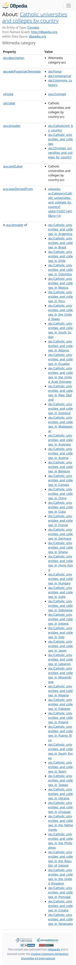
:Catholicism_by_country (60, 128)
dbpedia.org (37, 36)
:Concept (57, 94)
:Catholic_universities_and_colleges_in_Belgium (60, 466)
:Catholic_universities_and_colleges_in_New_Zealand (60, 393)
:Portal (54, 71)
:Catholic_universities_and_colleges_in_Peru (60, 296)
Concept (33, 27)
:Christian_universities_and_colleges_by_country (60, 152)
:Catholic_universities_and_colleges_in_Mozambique (60, 675)
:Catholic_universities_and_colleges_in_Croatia (60, 905)
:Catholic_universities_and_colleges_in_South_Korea (60, 751)
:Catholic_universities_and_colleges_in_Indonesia (60, 605)
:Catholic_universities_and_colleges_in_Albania (60, 345)
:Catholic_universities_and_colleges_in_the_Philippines (60, 841)
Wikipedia (54, 949)
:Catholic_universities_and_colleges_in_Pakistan (60, 704)
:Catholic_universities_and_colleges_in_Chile (60, 256)
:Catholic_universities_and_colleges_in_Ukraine (60, 793)
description (13, 58)
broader (11, 126)
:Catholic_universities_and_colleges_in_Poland (60, 717)
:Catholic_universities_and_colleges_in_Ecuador (60, 359)
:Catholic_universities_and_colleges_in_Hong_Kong (60, 563)
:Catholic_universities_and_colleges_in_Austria (60, 453)
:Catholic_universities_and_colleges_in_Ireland (60, 619)
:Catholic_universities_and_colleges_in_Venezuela (60, 919)
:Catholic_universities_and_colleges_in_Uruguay (60, 807)
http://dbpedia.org (44, 32)
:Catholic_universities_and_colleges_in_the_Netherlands (60, 823)
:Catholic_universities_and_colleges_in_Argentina (60, 229)
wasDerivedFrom (18, 189)
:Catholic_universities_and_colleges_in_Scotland (60, 408)
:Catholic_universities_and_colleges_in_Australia (60, 439)
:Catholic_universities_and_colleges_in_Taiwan (60, 780)
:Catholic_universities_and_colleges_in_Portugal (60, 892)
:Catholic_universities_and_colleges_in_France (60, 520)
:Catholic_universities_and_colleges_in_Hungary (60, 578)
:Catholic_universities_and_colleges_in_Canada (60, 480)
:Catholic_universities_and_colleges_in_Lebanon (60, 659)
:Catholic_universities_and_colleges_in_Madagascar (60, 424)
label (9, 103)
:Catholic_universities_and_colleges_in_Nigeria (60, 690)
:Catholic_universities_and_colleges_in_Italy (60, 632)
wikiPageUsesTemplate (22, 71)
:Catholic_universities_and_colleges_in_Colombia (60, 269)
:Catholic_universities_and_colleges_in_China (60, 493)
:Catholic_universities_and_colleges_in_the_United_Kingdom (60, 876)
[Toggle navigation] (68, 5)
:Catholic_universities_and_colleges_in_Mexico (60, 283)
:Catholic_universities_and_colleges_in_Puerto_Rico (60, 733)
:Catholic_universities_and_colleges (60, 139)
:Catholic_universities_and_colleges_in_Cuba (60, 507)
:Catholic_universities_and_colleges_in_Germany (60, 534)
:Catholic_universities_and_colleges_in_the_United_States (60, 312)
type (8, 94)
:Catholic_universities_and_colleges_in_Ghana (60, 547)
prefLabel (12, 166)
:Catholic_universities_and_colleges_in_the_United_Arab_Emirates (60, 375)
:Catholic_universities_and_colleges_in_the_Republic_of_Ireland (60, 859)
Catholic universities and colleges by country (34, 17)
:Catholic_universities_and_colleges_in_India (60, 592)
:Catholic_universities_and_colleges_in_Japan (60, 646)
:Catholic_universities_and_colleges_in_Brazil (60, 242)
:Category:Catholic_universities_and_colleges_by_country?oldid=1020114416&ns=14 (60, 202)
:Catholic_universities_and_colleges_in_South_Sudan (60, 330)
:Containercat (59, 76)
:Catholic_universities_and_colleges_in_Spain (60, 766)
